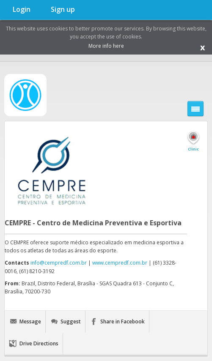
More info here (106, 45)
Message (30, 321)
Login (21, 9)
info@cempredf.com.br (58, 262)
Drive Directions (38, 343)
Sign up (63, 9)
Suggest (71, 321)
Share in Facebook (122, 321)
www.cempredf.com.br (119, 262)
